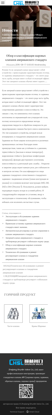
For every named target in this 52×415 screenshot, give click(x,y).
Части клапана (13, 326)
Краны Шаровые (39, 326)
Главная (5, 35)
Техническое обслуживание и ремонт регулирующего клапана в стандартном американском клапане (22, 256)
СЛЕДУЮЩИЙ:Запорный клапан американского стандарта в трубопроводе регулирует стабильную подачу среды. (25, 279)
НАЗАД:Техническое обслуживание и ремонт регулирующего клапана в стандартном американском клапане (23, 269)
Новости (14, 35)
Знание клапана (27, 35)
